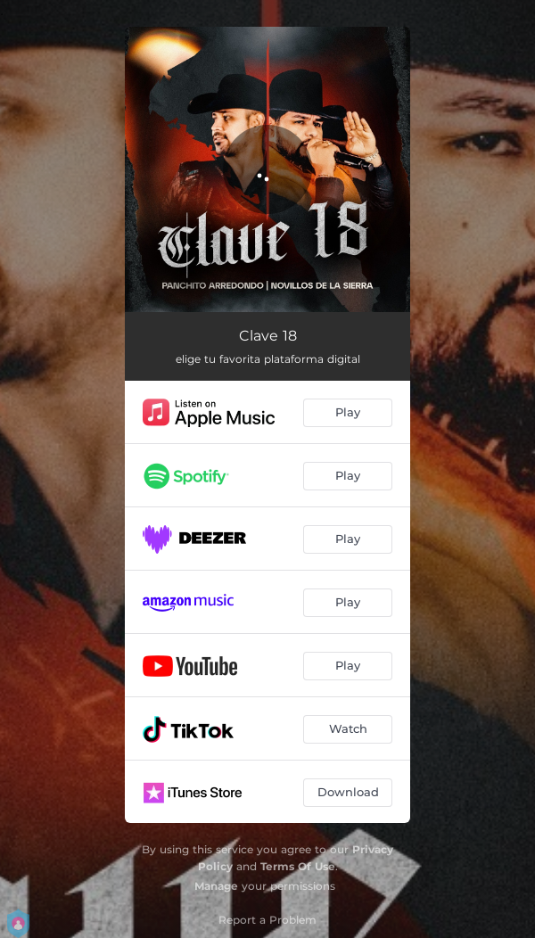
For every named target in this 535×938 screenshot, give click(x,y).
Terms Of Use (297, 866)
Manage (216, 886)
